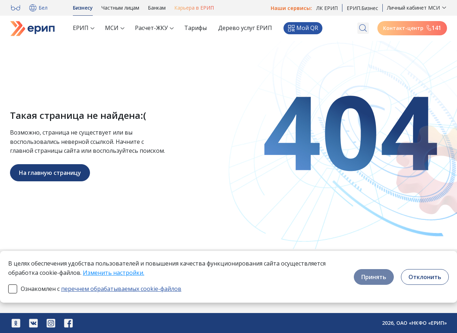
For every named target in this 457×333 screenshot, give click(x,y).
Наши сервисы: (291, 8)
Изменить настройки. (113, 273)
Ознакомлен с (101, 289)
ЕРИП (81, 28)
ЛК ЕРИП (327, 8)
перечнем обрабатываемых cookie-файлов (121, 289)
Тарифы (195, 28)
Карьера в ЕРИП (194, 7)
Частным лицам (120, 7)
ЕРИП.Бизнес (362, 8)
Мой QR (303, 28)
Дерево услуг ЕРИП (245, 28)
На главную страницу (50, 173)
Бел (37, 8)
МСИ (112, 28)
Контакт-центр (412, 28)
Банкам (157, 7)
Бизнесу (83, 7)
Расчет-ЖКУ (151, 28)
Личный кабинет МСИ (413, 7)
